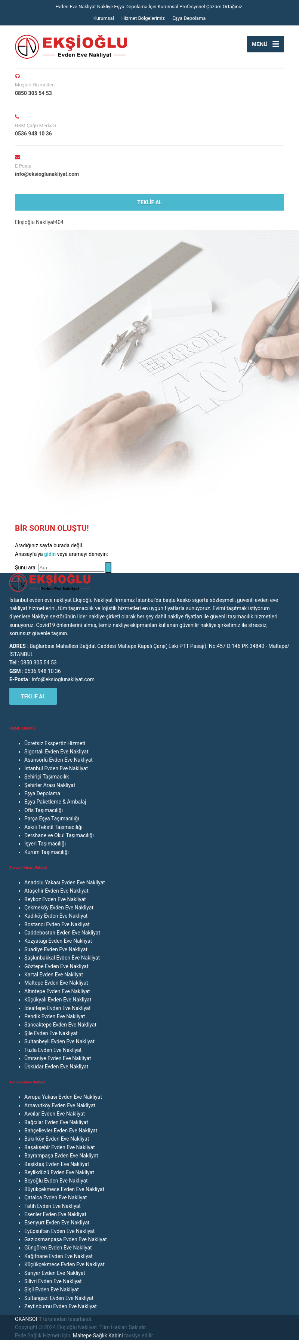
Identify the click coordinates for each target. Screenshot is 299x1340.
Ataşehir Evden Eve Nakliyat (56, 891)
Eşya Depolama (189, 18)
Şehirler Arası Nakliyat (49, 785)
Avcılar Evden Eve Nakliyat (54, 1114)
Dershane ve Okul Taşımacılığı (59, 835)
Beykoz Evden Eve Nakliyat (55, 899)
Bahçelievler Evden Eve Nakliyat (60, 1131)
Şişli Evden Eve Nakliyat (51, 1289)
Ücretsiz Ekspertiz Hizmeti (54, 743)
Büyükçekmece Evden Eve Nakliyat (64, 1189)
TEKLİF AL (149, 202)
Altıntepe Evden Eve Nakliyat (57, 991)
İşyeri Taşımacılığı (45, 844)
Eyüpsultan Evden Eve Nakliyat (59, 1231)
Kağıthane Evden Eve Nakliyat (58, 1256)
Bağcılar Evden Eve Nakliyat (56, 1122)
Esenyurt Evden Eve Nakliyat (56, 1223)
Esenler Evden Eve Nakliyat (55, 1214)
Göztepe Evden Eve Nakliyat (56, 966)
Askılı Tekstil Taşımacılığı (53, 827)
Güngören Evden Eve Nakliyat (58, 1248)
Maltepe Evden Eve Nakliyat (56, 983)
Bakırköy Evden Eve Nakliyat (56, 1139)
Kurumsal (103, 18)
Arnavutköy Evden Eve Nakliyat (59, 1105)
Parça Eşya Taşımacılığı (51, 819)
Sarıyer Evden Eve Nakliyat (54, 1273)
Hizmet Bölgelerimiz (143, 18)
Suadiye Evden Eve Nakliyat (55, 949)
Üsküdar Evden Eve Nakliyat (56, 1067)
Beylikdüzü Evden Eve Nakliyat (59, 1172)
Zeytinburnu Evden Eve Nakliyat (60, 1306)
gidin (50, 554)
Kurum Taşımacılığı (46, 852)
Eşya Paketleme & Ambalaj (55, 802)
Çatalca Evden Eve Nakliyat (55, 1197)
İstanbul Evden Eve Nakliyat (56, 768)
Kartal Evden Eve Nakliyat (53, 975)
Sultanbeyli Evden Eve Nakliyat (59, 1041)
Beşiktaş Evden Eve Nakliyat (56, 1164)
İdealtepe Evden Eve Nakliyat (57, 1008)
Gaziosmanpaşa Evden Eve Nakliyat (65, 1239)
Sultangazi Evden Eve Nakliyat (58, 1298)
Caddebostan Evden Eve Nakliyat (62, 933)
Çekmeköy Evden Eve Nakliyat (58, 908)
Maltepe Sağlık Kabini (98, 1336)
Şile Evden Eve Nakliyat (51, 1033)
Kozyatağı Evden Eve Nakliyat (58, 941)
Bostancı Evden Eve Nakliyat (57, 924)
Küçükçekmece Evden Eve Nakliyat (64, 1264)
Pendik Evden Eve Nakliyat (54, 1016)
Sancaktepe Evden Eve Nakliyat (60, 1025)
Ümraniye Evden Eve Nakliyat (57, 1058)
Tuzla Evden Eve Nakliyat (52, 1050)
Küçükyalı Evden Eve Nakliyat (58, 1000)
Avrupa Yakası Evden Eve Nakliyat (63, 1097)
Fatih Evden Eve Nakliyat (52, 1206)
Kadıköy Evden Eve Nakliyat (55, 916)
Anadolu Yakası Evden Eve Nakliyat (64, 882)
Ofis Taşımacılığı (43, 810)
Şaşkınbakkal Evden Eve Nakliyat (62, 958)
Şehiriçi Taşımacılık (46, 777)
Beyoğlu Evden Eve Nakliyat (56, 1181)
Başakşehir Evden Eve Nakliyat (59, 1147)
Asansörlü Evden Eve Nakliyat (58, 760)
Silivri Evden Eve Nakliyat (53, 1281)
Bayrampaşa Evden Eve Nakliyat (61, 1156)
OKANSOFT (28, 1319)
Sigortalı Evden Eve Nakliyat (56, 752)
